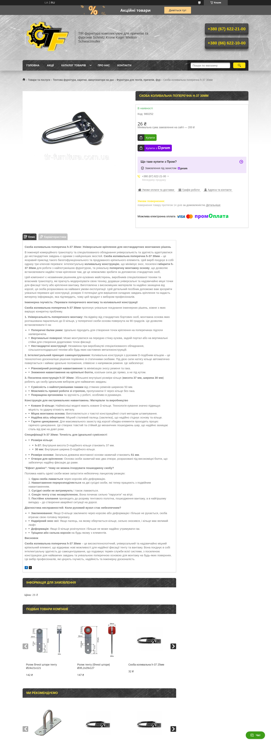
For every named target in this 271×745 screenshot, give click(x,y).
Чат (255, 735)
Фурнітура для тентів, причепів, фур (139, 79)
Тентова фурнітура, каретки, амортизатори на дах (83, 79)
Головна (32, 65)
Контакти (124, 65)
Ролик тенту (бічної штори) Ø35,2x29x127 (93, 666)
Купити (150, 137)
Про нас (104, 65)
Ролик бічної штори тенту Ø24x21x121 (41, 666)
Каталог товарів (73, 65)
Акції (50, 65)
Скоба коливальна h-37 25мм (146, 664)
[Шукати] (239, 65)
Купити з (158, 148)
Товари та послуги (39, 79)
